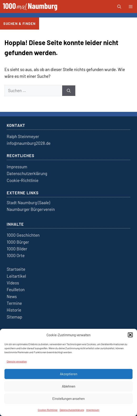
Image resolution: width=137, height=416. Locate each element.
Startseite (16, 269)
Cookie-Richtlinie (47, 409)
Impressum (92, 409)
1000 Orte (16, 255)
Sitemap (14, 316)
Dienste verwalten (17, 361)
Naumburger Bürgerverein (31, 209)
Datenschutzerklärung (72, 409)
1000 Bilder (17, 248)
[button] (130, 335)
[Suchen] (68, 90)
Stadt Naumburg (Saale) (28, 202)
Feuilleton (16, 289)
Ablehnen (68, 386)
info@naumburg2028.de (29, 143)
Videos (13, 282)
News (12, 296)
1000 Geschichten (23, 235)
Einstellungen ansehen (68, 398)
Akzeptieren (68, 374)
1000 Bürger (18, 242)
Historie (14, 309)
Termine (14, 303)
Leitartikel (16, 276)
